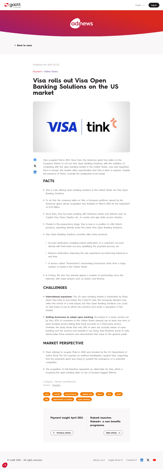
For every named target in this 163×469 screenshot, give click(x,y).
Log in (154, 5)
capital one (87, 394)
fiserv (99, 394)
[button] (4, 465)
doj (46, 399)
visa (47, 394)
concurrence (71, 394)
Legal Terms (115, 459)
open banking (84, 399)
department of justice (62, 399)
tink (109, 394)
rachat (57, 394)
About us (99, 459)
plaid (118, 394)
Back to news (23, 45)
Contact (131, 459)
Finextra (56, 384)
